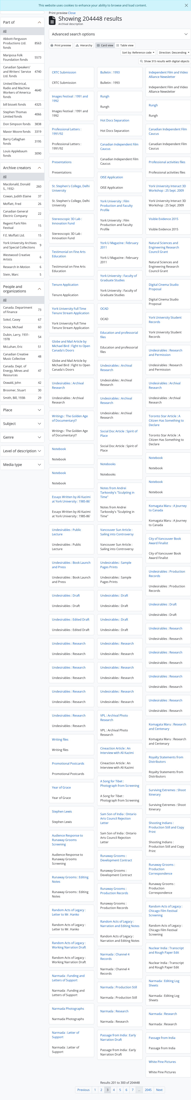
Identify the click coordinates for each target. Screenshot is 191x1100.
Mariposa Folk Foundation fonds (22, 57)
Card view (105, 45)
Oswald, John (22, 383)
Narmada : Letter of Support (65, 1035)
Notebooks (108, 464)
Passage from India (117, 1052)
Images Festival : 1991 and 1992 (70, 98)
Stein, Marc (22, 275)
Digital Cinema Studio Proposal (164, 287)
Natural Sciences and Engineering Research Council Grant (164, 247)
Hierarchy (84, 45)
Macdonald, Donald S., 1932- (22, 186)
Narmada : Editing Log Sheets (164, 983)
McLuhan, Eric (22, 347)
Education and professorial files (119, 335)
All (4, 31)
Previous (83, 1090)
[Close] (186, 5)
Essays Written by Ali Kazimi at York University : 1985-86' (71, 499)
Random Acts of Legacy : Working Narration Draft (69, 945)
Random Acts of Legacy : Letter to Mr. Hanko (69, 912)
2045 (148, 1090)
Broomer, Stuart (22, 391)
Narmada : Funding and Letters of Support (68, 978)
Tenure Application (65, 285)
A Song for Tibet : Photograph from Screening (119, 783)
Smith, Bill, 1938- (22, 398)
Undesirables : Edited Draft (70, 619)
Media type (12, 464)
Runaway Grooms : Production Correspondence (162, 869)
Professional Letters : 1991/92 (66, 131)
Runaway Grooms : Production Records (114, 899)
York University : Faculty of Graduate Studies (118, 278)
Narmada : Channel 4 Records (114, 973)
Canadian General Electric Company (22, 213)
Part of (9, 22)
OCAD (104, 309)
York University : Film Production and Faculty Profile (116, 205)
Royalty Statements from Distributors (166, 759)
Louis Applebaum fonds (22, 153)
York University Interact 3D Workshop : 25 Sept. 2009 (167, 188)
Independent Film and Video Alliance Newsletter (168, 74)
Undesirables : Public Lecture (66, 532)
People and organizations (14, 289)
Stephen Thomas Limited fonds (22, 114)
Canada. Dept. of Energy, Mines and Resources (22, 370)
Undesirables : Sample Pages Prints (115, 565)
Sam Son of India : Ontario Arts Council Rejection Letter (118, 826)
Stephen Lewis (62, 811)
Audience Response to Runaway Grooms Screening (67, 839)
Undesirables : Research (165, 628)
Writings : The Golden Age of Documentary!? (70, 418)
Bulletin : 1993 (110, 72)
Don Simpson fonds (22, 125)
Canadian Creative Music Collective (22, 356)
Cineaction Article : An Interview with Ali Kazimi (117, 750)
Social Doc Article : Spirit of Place (118, 433)
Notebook (59, 449)
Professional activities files (167, 162)
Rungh (104, 96)
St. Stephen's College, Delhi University (71, 188)
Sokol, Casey (22, 320)
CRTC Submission (64, 72)
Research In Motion (22, 268)
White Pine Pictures (72, 1065)
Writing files (60, 739)
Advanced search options (73, 34)
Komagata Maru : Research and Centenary (167, 726)
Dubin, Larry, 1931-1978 (22, 337)
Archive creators (17, 167)
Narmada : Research (159, 1014)
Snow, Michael (22, 328)
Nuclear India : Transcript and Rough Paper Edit (166, 950)
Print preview (61, 45)
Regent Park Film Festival (22, 225)
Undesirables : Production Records (167, 573)
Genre (8, 437)
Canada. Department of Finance (22, 310)
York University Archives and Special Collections (22, 245)
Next (159, 1090)
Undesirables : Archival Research (116, 367)
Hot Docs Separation (114, 120)
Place (7, 409)
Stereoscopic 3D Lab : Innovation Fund (67, 221)
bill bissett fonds (22, 105)
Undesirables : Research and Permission (165, 352)
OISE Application (111, 177)
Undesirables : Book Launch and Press (71, 565)
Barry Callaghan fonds (22, 141)
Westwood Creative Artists (22, 257)
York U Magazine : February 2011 (119, 245)
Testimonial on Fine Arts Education (69, 254)
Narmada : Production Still (118, 1004)
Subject (9, 423)
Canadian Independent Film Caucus (168, 131)
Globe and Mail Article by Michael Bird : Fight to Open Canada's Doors (71, 345)
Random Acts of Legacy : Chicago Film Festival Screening (165, 910)
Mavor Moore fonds (22, 132)
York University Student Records (165, 319)
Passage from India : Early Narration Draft (163, 1040)
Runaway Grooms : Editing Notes (70, 879)
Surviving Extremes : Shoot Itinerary (167, 792)
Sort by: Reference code (137, 52)
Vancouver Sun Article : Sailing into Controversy (116, 532)
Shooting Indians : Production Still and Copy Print (166, 827)
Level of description (19, 450)
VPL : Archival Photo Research (114, 717)
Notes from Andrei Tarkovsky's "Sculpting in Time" (117, 492)
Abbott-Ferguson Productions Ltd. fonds (22, 43)
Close (72, 13)
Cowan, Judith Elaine (22, 197)
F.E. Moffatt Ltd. (22, 236)
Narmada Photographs (68, 1009)
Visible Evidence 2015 (163, 219)
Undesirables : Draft (66, 595)
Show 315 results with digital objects (164, 61)
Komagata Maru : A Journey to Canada (168, 508)
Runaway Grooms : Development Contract (116, 866)
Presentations (62, 162)
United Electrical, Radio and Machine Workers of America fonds (22, 90)
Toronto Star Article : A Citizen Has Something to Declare (166, 420)
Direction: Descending (173, 52)
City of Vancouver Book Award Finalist (165, 541)
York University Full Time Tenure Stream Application (70, 311)
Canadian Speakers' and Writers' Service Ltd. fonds (22, 71)
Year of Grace (61, 787)
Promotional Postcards (68, 763)
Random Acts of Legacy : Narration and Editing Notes (119, 932)
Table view (124, 45)
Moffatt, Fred (22, 205)
